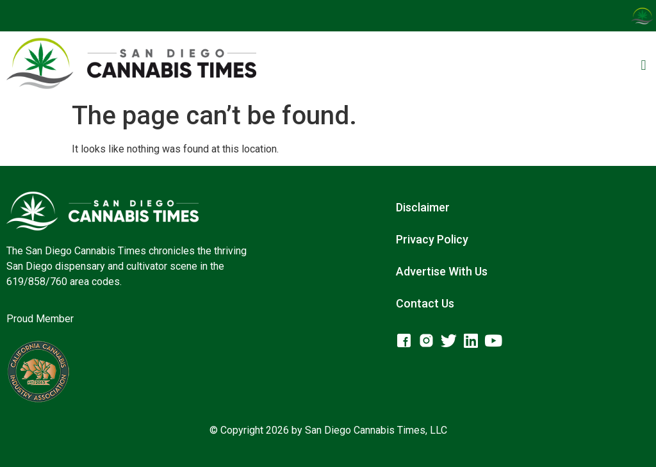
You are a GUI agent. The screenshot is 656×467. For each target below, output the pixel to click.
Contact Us (425, 303)
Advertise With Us (442, 271)
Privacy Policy (432, 239)
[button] (643, 65)
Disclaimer (423, 207)
